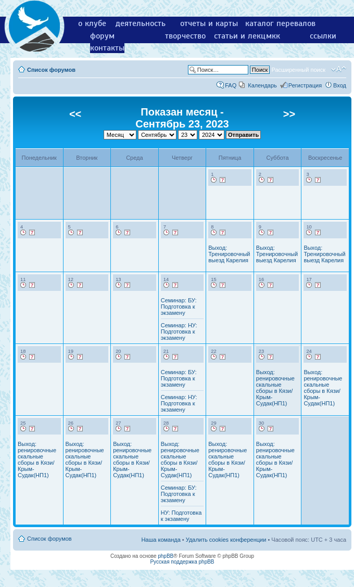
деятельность (141, 23)
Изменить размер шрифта (338, 69)
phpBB (165, 556)
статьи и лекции (244, 36)
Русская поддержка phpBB (182, 562)
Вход (339, 85)
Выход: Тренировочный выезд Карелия (229, 254)
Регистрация (305, 85)
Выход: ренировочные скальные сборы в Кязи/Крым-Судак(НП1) (275, 387)
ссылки (323, 36)
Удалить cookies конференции (226, 540)
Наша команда (160, 540)
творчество (185, 36)
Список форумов (51, 70)
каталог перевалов (280, 23)
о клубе (92, 23)
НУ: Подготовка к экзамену (181, 515)
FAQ (230, 85)
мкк (273, 36)
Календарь (262, 85)
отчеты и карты (209, 23)
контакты (107, 48)
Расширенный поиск (298, 70)
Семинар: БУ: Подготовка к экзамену (179, 306)
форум (102, 36)
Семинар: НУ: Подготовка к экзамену (179, 331)
